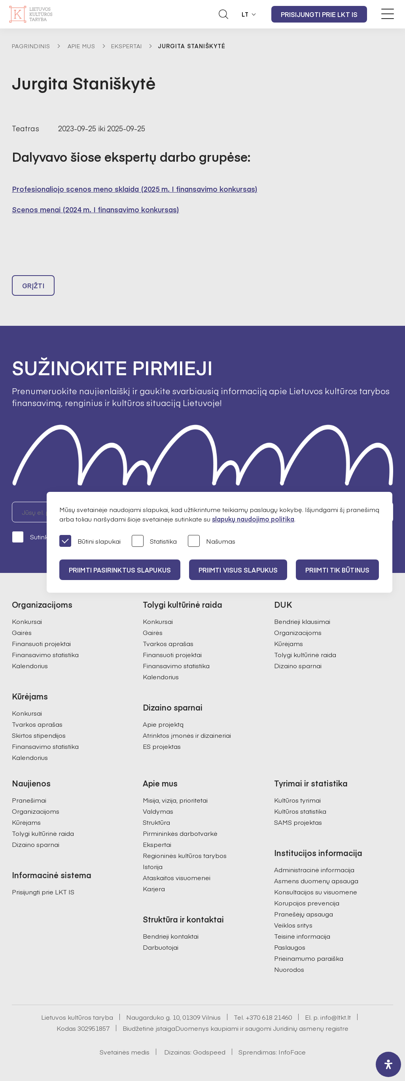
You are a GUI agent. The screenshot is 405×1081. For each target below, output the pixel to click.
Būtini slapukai (90, 541)
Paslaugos (289, 947)
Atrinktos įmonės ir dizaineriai (187, 735)
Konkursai (27, 621)
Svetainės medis (125, 1051)
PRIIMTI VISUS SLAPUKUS (238, 569)
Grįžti (33, 285)
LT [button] (245, 14)
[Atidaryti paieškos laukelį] (223, 14)
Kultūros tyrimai (297, 800)
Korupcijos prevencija (306, 902)
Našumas (211, 541)
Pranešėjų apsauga (303, 913)
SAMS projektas (298, 822)
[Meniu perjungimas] (388, 14)
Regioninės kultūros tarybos (185, 855)
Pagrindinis (31, 46)
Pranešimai (29, 800)
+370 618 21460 (269, 1017)
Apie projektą (163, 724)
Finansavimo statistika (45, 654)
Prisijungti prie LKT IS (319, 14)
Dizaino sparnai (298, 665)
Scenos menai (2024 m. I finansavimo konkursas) (95, 209)
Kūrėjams (288, 643)
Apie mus (81, 46)
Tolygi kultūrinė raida (305, 654)
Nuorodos (289, 969)
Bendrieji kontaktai (171, 936)
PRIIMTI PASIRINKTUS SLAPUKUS (120, 569)
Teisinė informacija (302, 936)
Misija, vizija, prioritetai (175, 800)
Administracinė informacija (314, 869)
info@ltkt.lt (335, 1017)
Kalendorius (30, 665)
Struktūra (156, 822)
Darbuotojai (160, 947)
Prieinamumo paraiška (308, 958)
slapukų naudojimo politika (253, 518)
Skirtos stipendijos (39, 735)
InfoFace (292, 1051)
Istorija (153, 866)
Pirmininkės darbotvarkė (180, 833)
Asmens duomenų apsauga (316, 880)
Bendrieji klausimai (302, 621)
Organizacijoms (298, 632)
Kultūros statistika (300, 811)
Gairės (22, 632)
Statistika (154, 541)
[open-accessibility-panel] (388, 1064)
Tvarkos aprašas (37, 724)
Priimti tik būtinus (337, 569)
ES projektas (162, 746)
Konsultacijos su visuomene (315, 891)
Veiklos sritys (293, 924)
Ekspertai (126, 46)
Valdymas (158, 811)
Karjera (154, 888)
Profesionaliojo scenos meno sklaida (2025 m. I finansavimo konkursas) (134, 189)
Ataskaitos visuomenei (176, 877)
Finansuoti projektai (41, 643)
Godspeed (209, 1051)
